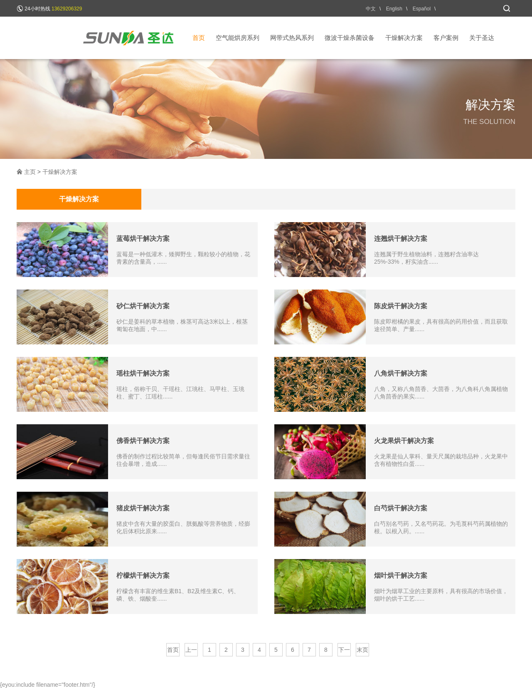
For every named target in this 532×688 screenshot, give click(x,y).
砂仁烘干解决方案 (143, 305)
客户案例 (445, 37)
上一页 (191, 651)
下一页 (344, 651)
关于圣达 (481, 37)
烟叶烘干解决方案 (400, 575)
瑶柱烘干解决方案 (143, 373)
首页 (198, 37)
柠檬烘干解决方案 (143, 575)
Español (422, 9)
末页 (362, 649)
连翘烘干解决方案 (400, 238)
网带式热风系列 (292, 37)
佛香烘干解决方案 (143, 440)
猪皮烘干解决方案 (143, 508)
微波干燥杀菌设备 (349, 37)
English (394, 9)
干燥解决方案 (404, 37)
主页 (30, 171)
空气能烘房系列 (237, 37)
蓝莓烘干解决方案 (143, 238)
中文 (371, 9)
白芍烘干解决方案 (400, 508)
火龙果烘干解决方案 (404, 440)
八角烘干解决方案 (400, 373)
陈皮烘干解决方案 (400, 305)
